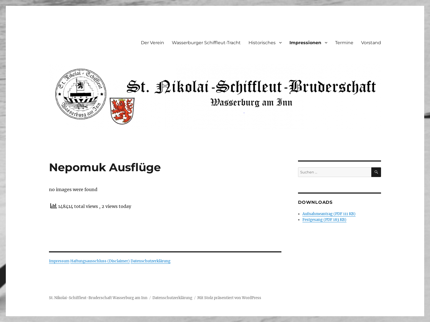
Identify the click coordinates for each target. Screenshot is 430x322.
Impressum (59, 261)
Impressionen (305, 42)
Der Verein (152, 42)
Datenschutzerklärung (150, 261)
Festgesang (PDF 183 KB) (324, 219)
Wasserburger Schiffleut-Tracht (206, 42)
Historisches (262, 42)
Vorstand (371, 42)
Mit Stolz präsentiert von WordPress (229, 297)
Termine (344, 42)
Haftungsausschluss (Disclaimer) (100, 261)
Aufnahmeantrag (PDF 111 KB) (329, 214)
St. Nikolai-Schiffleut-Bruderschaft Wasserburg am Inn (98, 297)
